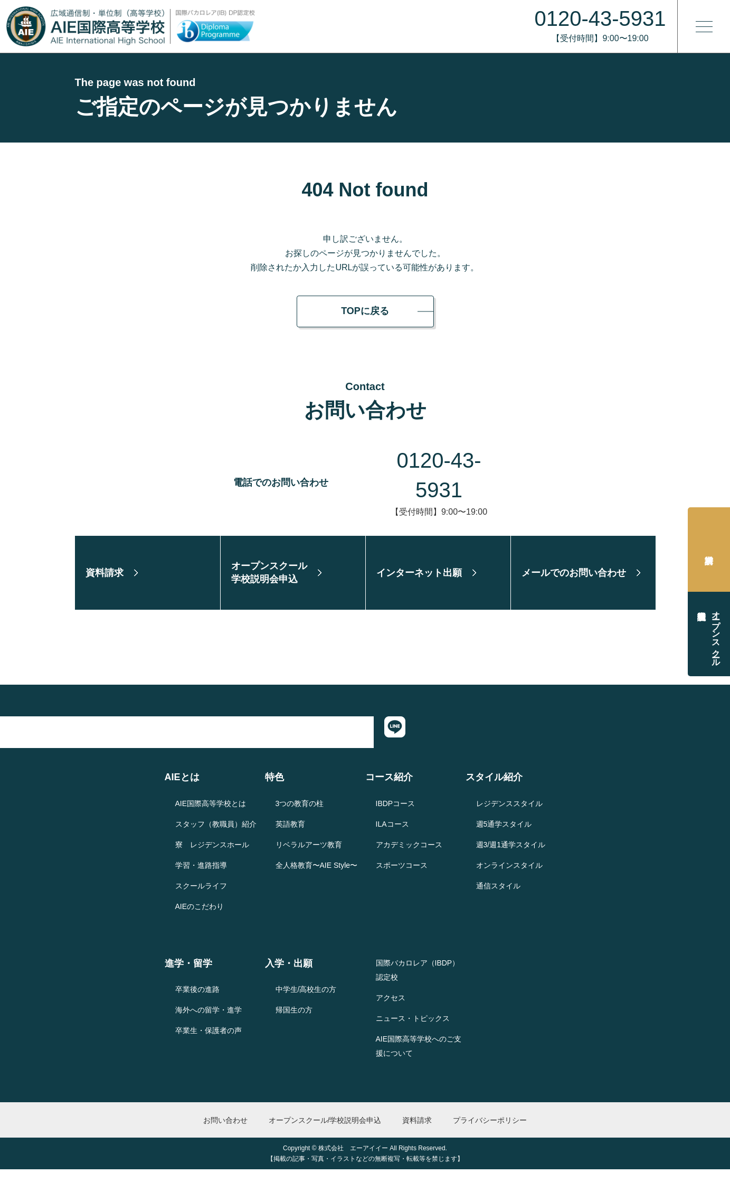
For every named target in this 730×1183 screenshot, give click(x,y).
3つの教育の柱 (300, 816)
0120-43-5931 (439, 460)
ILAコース (392, 837)
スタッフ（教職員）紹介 (216, 837)
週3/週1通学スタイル (510, 858)
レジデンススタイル (509, 816)
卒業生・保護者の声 (208, 1044)
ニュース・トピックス (413, 1031)
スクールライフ (201, 899)
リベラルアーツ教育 (309, 858)
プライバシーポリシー (490, 1133)
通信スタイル (498, 899)
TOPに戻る (365, 311)
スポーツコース (402, 878)
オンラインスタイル (509, 878)
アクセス (390, 1011)
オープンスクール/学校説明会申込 (325, 1133)
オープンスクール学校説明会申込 (716, 634)
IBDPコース (395, 816)
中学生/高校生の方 (306, 1003)
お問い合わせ (225, 1133)
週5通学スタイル (504, 837)
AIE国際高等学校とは (211, 816)
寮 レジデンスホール (212, 858)
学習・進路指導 (201, 878)
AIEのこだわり (199, 919)
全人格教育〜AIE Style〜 (317, 878)
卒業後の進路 (197, 1003)
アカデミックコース (409, 858)
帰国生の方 (294, 1023)
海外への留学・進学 (208, 1023)
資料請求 (709, 549)
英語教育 (290, 837)
